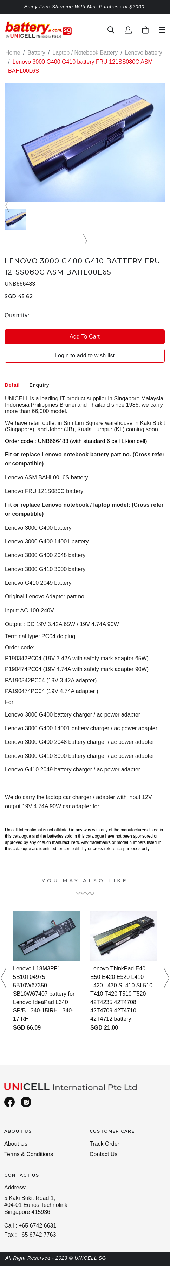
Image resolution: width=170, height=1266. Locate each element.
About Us (15, 1144)
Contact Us (103, 1154)
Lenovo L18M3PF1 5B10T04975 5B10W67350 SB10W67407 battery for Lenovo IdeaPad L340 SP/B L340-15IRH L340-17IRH (43, 994)
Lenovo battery (143, 53)
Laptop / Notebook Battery (85, 53)
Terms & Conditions (28, 1154)
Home (12, 53)
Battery (36, 53)
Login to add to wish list (85, 355)
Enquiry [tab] (39, 385)
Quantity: (17, 315)
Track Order (104, 1144)
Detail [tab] (12, 385)
